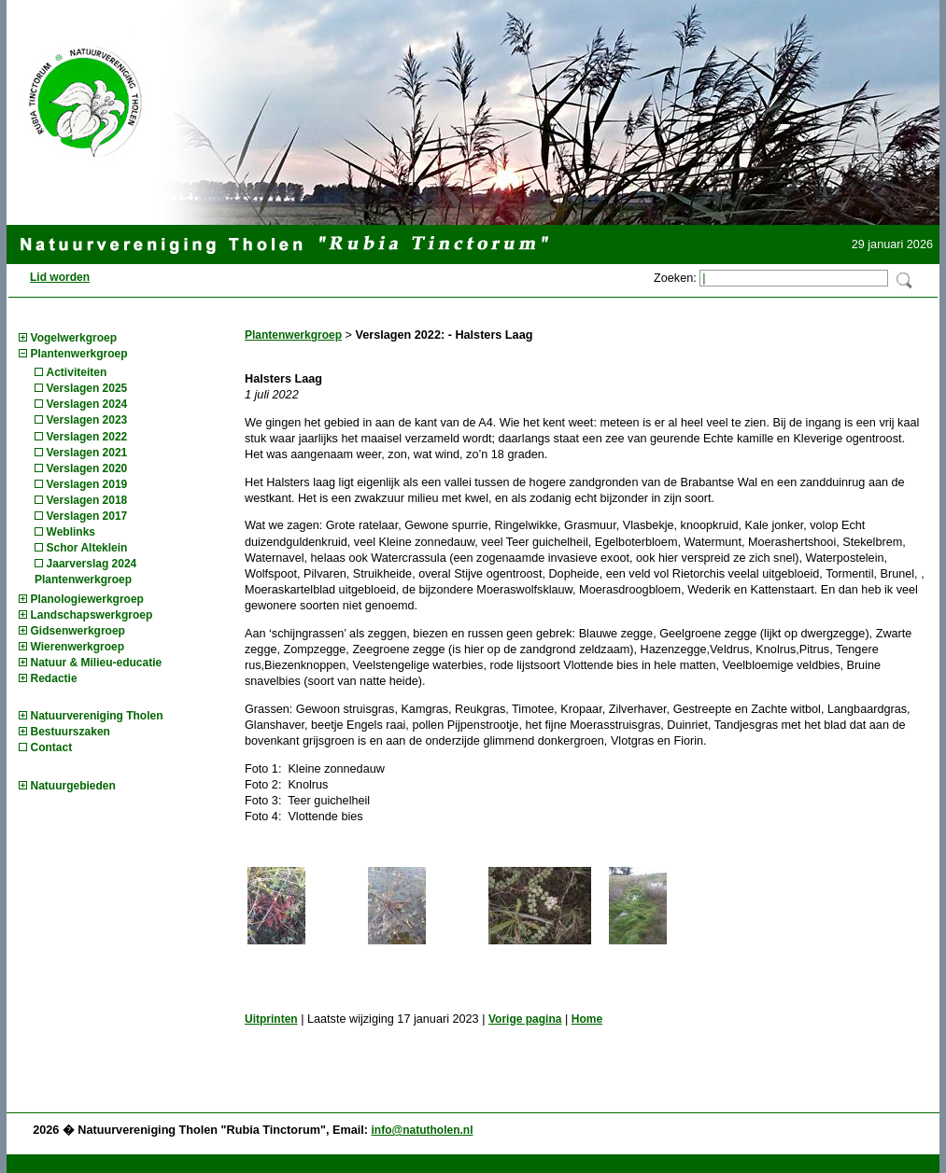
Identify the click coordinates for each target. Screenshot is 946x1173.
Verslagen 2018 (87, 500)
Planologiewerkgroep (87, 599)
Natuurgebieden (73, 785)
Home (587, 1019)
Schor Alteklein (87, 547)
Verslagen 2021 (87, 452)
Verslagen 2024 (87, 404)
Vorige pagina (524, 1019)
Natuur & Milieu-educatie (96, 662)
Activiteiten (77, 372)
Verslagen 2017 (87, 516)
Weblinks (71, 531)
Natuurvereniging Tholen (97, 715)
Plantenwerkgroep (79, 353)
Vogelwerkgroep (74, 337)
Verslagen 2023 (87, 419)
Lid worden (60, 277)
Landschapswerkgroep (92, 614)
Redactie (54, 678)
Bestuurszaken (70, 731)
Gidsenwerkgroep (78, 630)
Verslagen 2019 (87, 484)
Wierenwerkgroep (78, 646)
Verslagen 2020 (87, 468)
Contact (52, 747)
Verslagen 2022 (87, 436)
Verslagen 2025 (87, 388)
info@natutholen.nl (422, 1130)
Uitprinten (271, 1019)
